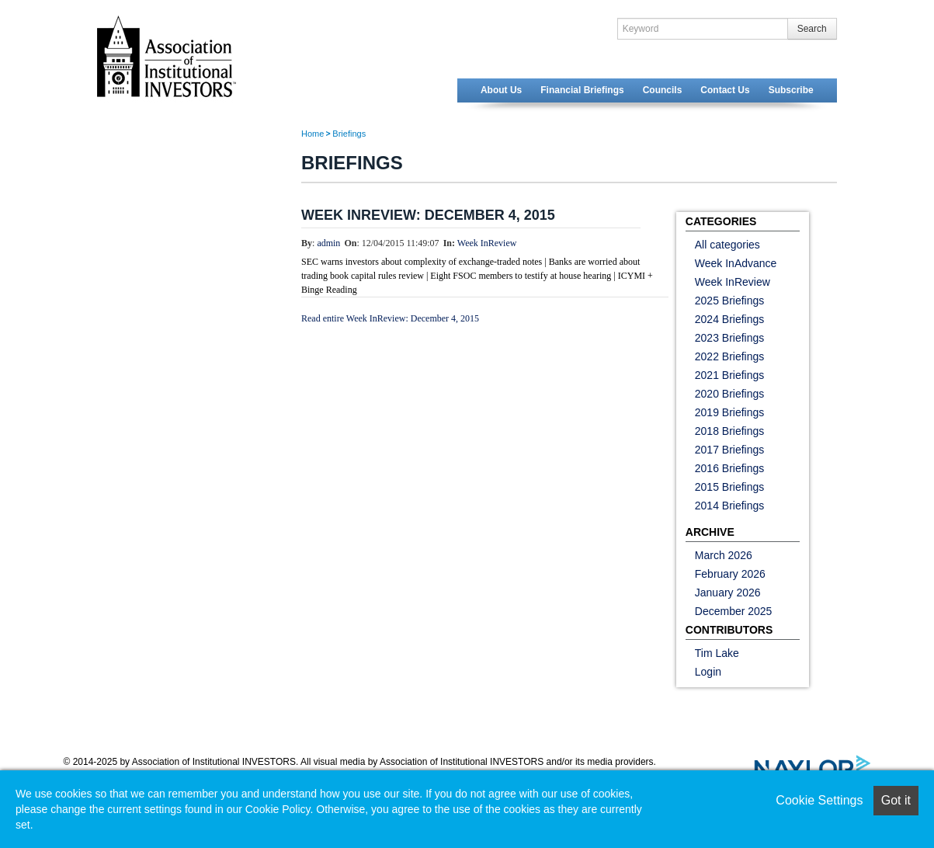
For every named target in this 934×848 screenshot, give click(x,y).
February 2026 (730, 574)
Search (812, 28)
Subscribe (791, 90)
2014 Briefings (730, 505)
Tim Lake (717, 653)
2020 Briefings (730, 394)
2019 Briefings (730, 412)
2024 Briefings (730, 319)
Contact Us (724, 90)
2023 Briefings (730, 338)
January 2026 (728, 592)
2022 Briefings (730, 356)
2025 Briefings (730, 300)
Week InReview (487, 243)
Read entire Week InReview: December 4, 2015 (390, 318)
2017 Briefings (730, 449)
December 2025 (734, 611)
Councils (662, 90)
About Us (501, 90)
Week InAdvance (736, 263)
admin (328, 243)
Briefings (349, 133)
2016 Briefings (730, 468)
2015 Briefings (730, 487)
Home (312, 133)
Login (708, 672)
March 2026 (723, 555)
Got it (896, 800)
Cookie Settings (819, 800)
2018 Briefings (730, 431)
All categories (727, 244)
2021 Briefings (730, 375)
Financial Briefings (581, 90)
